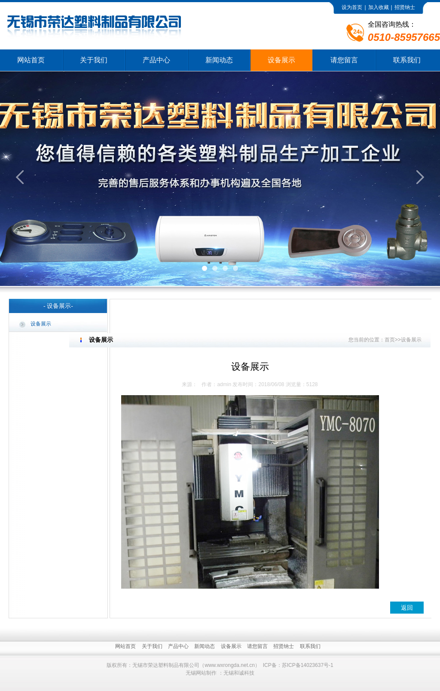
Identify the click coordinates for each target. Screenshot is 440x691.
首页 (390, 340)
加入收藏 (378, 7)
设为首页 (352, 7)
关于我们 (93, 60)
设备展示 (281, 60)
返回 (407, 607)
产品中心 (156, 60)
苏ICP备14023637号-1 (307, 665)
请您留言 (344, 60)
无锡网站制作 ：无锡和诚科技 (220, 673)
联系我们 (407, 60)
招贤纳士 (404, 7)
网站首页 (31, 60)
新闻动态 (219, 60)
